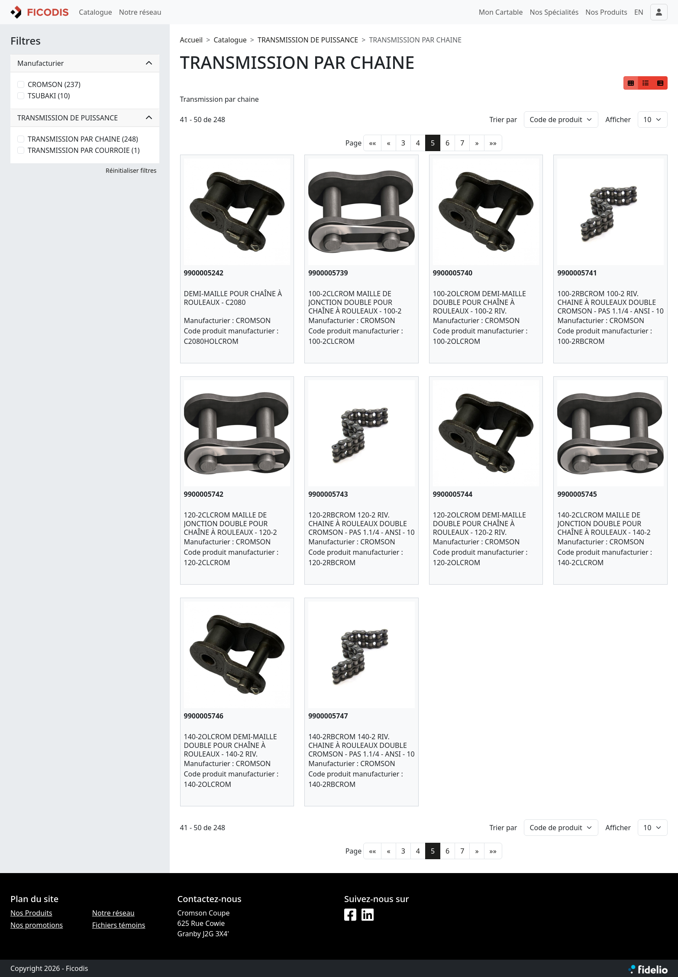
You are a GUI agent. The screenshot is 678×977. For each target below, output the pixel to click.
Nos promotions (36, 925)
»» (493, 143)
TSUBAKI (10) (49, 95)
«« (372, 143)
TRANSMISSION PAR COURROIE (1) (84, 150)
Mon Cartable (501, 12)
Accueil (191, 40)
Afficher (618, 119)
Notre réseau (140, 12)
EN (638, 12)
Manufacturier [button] (84, 63)
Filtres (25, 41)
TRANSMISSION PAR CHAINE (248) (83, 139)
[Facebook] (350, 915)
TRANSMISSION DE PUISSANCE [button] (84, 118)
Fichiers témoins (118, 925)
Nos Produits (606, 12)
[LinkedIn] (368, 915)
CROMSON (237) (54, 84)
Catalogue (95, 12)
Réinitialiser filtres (131, 170)
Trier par (503, 119)
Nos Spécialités (554, 12)
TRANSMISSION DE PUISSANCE (308, 40)
